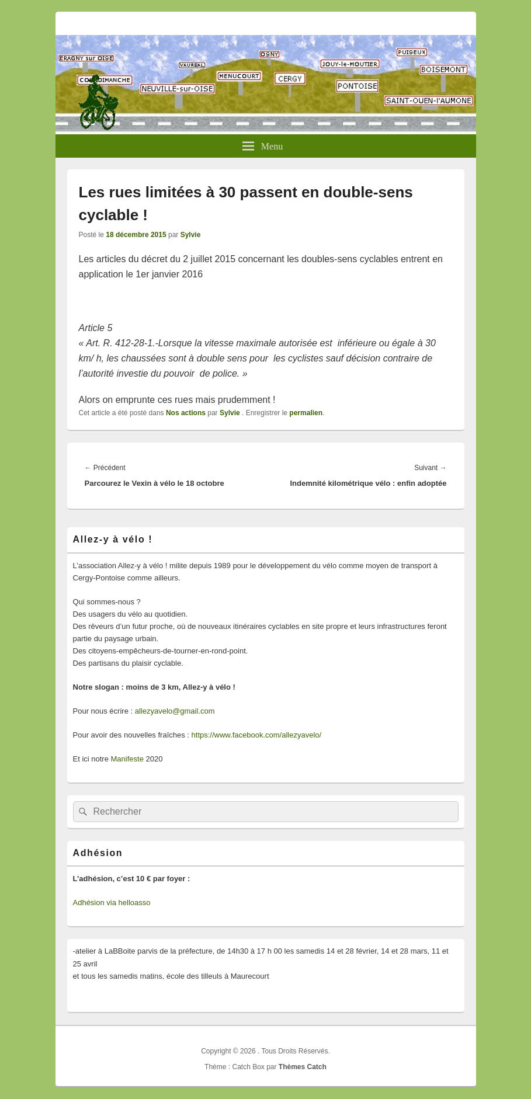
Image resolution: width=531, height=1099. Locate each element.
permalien (305, 413)
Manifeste (127, 758)
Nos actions (186, 413)
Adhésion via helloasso (112, 902)
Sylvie (191, 235)
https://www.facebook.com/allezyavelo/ (257, 735)
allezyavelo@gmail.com (175, 711)
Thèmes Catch (303, 1067)
